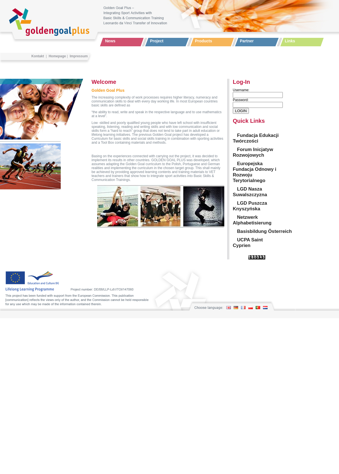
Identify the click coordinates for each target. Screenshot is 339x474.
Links (290, 41)
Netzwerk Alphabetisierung (252, 220)
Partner (247, 41)
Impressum (79, 56)
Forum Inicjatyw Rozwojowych (253, 152)
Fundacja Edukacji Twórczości (256, 138)
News (110, 41)
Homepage (57, 56)
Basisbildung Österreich (264, 231)
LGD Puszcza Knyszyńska (250, 205)
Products (203, 41)
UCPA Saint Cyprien (248, 242)
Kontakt (37, 56)
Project (156, 41)
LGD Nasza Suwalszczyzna (250, 191)
